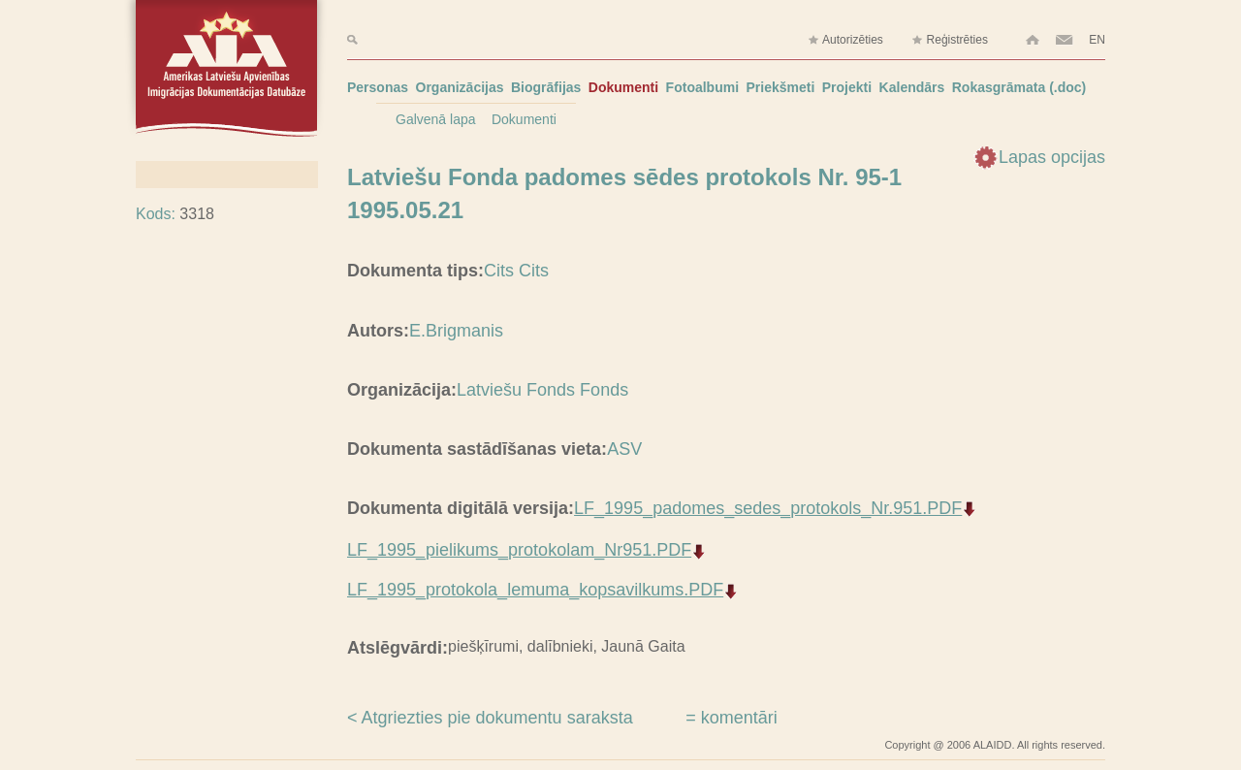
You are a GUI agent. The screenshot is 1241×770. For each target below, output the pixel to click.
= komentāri (731, 717)
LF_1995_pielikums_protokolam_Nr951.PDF (519, 550)
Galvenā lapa (436, 119)
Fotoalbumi (702, 87)
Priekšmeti (781, 87)
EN (1097, 40)
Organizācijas (460, 87)
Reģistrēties (949, 40)
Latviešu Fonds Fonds (542, 390)
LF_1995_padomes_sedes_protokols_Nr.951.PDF (768, 508)
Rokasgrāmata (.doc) (1019, 87)
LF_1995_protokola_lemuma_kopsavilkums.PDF (535, 589)
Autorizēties (845, 40)
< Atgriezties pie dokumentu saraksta (490, 717)
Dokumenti (623, 87)
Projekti (847, 87)
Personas (377, 87)
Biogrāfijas (546, 87)
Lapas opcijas (1052, 157)
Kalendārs (912, 87)
